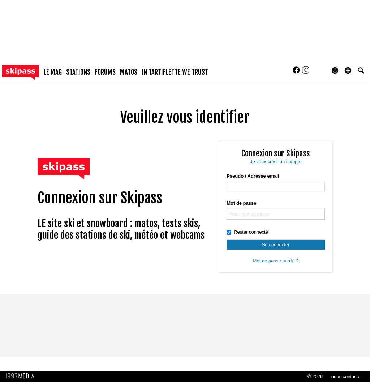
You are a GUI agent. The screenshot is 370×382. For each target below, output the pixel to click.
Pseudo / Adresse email (253, 176)
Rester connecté (247, 232)
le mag (53, 72)
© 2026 (315, 376)
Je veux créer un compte (275, 161)
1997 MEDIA (22, 376)
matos (128, 72)
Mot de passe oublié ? (276, 261)
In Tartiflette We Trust (175, 72)
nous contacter (346, 376)
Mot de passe (241, 203)
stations (78, 72)
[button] (348, 70)
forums (105, 72)
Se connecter (276, 244)
